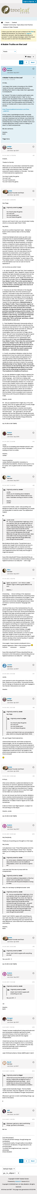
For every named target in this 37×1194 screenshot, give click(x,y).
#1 (34, 77)
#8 (34, 707)
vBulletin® (18, 1181)
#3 (34, 200)
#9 (34, 776)
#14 (33, 1071)
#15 (33, 1119)
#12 (33, 982)
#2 (34, 155)
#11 (34, 946)
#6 (34, 578)
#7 (34, 674)
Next (33, 62)
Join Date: (10, 72)
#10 (33, 834)
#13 (33, 1027)
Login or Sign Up (29, 1)
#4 (33, 441)
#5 (34, 485)
